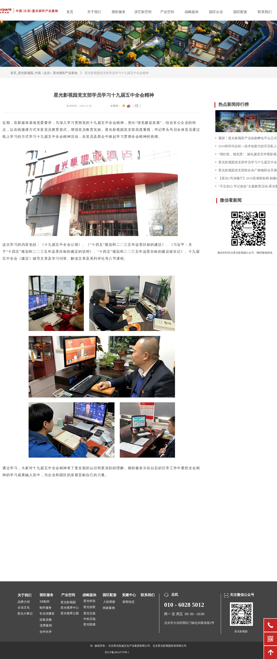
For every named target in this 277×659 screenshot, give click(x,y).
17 (136, 106)
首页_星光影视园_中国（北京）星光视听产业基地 (43, 73)
